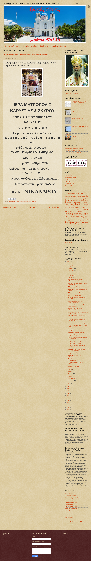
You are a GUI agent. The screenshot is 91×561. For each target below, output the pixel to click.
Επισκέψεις (85, 204)
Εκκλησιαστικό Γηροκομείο (81, 202)
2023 (68, 386)
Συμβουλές (81, 220)
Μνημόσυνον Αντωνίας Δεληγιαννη (76, 323)
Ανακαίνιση (74, 193)
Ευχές (83, 205)
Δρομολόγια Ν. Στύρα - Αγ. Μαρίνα (73, 152)
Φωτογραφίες (79, 224)
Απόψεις (79, 196)
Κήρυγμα (74, 208)
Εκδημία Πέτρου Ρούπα (73, 366)
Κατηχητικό (81, 208)
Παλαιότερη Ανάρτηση (54, 207)
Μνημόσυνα (81, 210)
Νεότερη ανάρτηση (9, 207)
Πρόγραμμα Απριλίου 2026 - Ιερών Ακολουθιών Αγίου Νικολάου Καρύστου (25, 54)
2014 (68, 407)
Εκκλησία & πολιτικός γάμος (74, 295)
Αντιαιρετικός (68, 513)
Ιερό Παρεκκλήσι (69, 517)
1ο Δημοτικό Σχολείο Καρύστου (72, 498)
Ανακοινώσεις (12, 201)
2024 (68, 384)
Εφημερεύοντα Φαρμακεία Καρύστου (74, 148)
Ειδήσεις (68, 200)
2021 (68, 391)
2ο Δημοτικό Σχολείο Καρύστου (72, 500)
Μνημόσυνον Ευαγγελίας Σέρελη (80, 126)
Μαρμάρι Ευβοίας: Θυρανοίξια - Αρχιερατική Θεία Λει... (75, 309)
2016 (68, 402)
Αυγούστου (71, 275)
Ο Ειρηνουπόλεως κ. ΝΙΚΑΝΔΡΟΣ (28, 201)
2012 (68, 409)
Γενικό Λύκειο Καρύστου (71, 502)
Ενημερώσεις (69, 204)
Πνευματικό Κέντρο (69, 183)
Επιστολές (67, 205)
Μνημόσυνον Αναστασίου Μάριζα (76, 332)
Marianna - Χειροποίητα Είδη (72, 508)
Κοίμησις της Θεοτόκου (71, 210)
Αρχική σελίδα (31, 207)
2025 (68, 264)
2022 (68, 388)
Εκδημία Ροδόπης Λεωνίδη (74, 335)
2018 (68, 398)
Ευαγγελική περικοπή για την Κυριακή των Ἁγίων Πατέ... (77, 346)
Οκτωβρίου (71, 270)
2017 (68, 400)
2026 (68, 261)
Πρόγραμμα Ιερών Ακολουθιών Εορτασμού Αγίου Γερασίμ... (75, 280)
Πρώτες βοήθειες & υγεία (71, 506)
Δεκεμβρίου (71, 266)
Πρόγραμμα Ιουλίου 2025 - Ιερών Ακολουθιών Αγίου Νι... (76, 301)
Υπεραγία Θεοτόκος (70, 224)
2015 (68, 405)
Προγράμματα (84, 216)
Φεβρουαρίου (71, 378)
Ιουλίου (70, 277)
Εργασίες (72, 205)
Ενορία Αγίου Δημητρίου (71, 495)
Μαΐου (69, 371)
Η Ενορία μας (68, 175)
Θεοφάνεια (67, 179)
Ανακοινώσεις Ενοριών (71, 195)
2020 (68, 393)
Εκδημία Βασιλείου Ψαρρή (78, 118)
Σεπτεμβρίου (71, 273)
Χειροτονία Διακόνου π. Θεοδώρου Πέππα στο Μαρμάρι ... (76, 350)
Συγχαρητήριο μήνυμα (70, 220)
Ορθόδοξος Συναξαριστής (71, 93)
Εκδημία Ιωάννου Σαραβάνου (75, 292)
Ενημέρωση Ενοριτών (59, 46)
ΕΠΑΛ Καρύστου (69, 504)
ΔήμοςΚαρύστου (73, 198)
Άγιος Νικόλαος (68, 193)
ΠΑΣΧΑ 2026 (68, 181)
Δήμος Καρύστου (69, 493)
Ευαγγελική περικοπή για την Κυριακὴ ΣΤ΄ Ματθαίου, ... (77, 320)
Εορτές (17, 201)
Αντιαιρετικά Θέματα (70, 185)
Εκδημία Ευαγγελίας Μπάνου (75, 353)
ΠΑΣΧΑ (67, 216)
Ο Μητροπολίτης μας (12, 46)
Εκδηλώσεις (76, 200)
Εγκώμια (86, 198)
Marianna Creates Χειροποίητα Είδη (74, 521)
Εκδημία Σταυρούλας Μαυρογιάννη (76, 341)
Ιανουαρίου (71, 380)
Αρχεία (83, 196)
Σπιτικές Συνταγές (69, 510)
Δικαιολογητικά (81, 198)
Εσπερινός (78, 205)
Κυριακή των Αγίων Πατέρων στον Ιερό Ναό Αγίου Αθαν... (77, 326)
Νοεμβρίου (71, 268)
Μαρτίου (70, 376)
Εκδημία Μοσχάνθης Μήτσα (74, 286)
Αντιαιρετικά (73, 196)
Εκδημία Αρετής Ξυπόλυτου (74, 343)
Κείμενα (86, 208)
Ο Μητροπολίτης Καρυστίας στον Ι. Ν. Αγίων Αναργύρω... (77, 363)
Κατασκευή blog (69, 524)
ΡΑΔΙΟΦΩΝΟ (68, 242)
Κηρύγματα (44, 46)
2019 (68, 395)
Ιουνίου (70, 369)
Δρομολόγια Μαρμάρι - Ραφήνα (72, 150)
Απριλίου (70, 373)
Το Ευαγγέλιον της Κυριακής (76, 221)
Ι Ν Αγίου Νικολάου (30, 46)
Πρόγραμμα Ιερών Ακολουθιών (76, 218)
